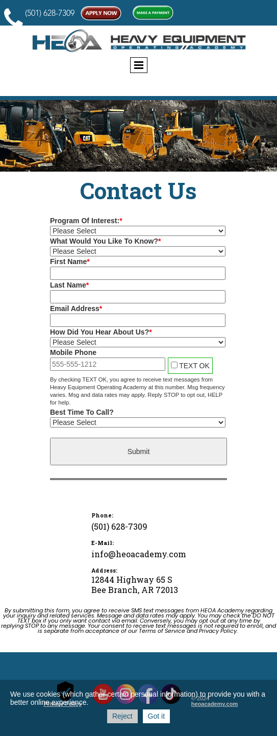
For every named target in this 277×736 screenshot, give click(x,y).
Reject (122, 716)
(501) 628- (41, 14)
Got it (156, 716)
